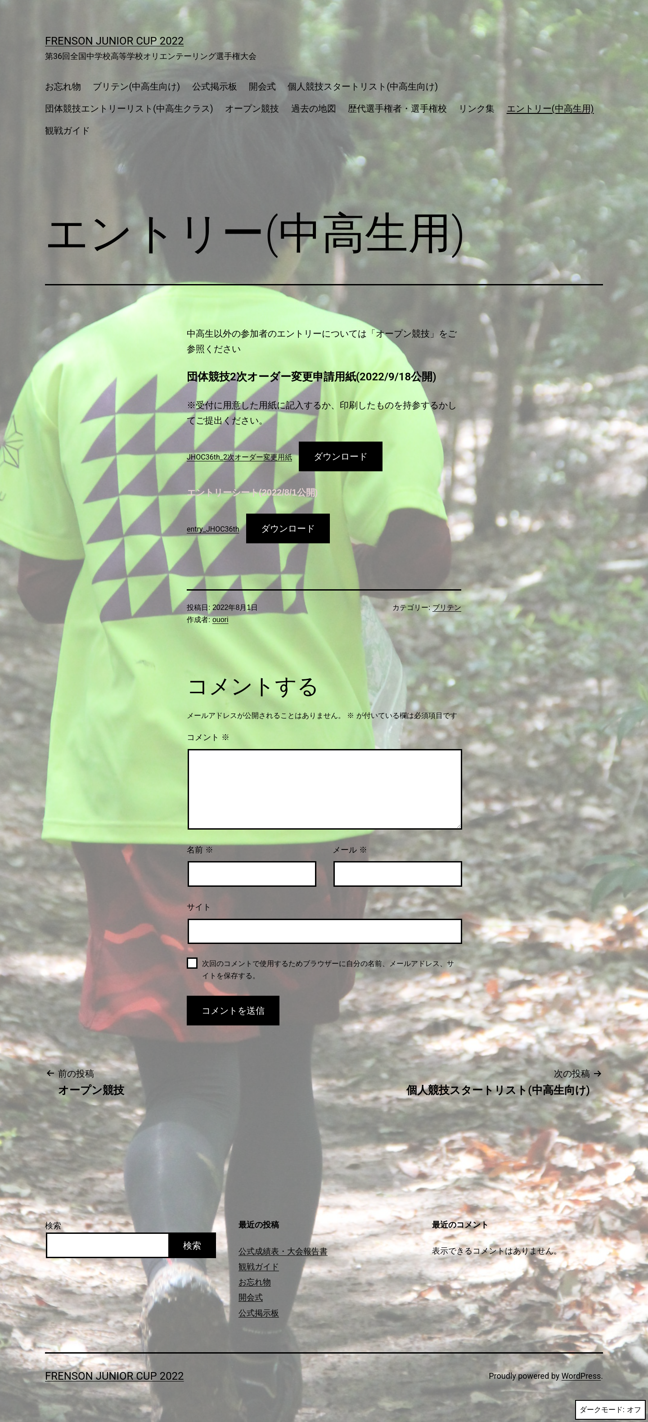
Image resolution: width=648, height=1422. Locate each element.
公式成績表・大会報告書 (283, 1251)
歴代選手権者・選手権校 (397, 108)
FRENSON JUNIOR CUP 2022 (114, 41)
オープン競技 (252, 108)
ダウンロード (341, 456)
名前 (200, 849)
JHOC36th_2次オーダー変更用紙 (239, 457)
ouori (220, 619)
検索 (53, 1225)
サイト (199, 907)
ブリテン (446, 607)
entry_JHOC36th (213, 529)
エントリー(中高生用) (550, 108)
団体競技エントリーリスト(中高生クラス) (129, 108)
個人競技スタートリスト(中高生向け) (363, 86)
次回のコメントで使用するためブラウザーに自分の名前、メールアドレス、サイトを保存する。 (328, 970)
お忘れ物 (63, 86)
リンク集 (477, 108)
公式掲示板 (214, 86)
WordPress (581, 1376)
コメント (208, 737)
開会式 (262, 86)
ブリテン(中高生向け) (136, 86)
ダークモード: (610, 1409)
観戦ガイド (67, 130)
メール (350, 849)
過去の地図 (313, 108)
